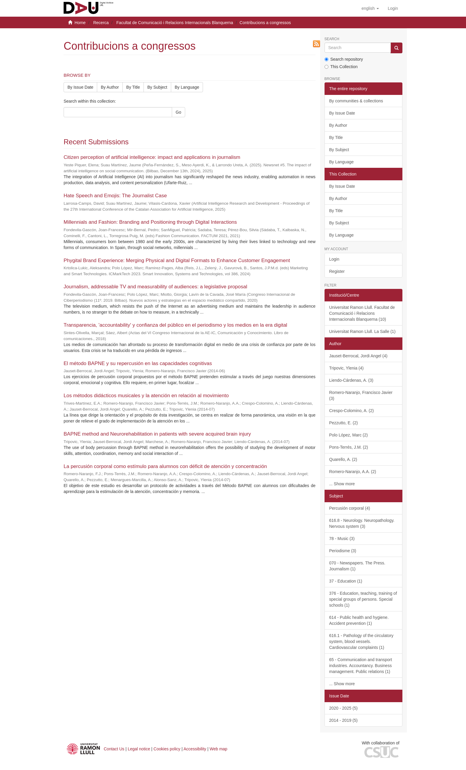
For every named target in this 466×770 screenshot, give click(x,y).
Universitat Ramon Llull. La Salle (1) (362, 331)
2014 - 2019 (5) (343, 720)
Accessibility (195, 748)
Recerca (101, 22)
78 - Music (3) (342, 538)
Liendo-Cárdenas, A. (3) (351, 380)
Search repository (344, 59)
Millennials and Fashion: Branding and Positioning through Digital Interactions (150, 222)
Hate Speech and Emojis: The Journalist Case (115, 195)
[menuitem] (392, 8)
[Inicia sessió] (392, 8)
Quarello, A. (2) (343, 459)
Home (80, 22)
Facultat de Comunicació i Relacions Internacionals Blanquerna (174, 22)
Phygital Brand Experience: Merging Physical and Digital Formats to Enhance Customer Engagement (177, 260)
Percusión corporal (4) (349, 508)
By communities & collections (356, 100)
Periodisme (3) (342, 550)
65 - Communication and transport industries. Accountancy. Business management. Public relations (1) (360, 665)
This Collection (341, 66)
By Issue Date (80, 87)
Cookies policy (167, 748)
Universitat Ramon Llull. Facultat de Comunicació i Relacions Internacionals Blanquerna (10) (362, 313)
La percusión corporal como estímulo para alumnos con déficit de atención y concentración (165, 466)
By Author (110, 87)
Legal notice (139, 748)
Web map (218, 748)
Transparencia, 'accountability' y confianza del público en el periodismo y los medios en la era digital (175, 325)
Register (337, 271)
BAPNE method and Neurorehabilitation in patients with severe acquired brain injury (157, 434)
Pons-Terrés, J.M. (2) (348, 447)
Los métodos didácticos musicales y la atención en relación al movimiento (146, 395)
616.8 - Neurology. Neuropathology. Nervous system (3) (362, 523)
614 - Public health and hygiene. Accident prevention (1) (359, 620)
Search (332, 39)
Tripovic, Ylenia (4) (346, 368)
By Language (187, 87)
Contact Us (114, 748)
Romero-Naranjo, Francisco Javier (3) (361, 395)
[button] (370, 8)
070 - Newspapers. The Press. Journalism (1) (357, 566)
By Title (133, 87)
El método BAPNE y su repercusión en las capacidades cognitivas (138, 363)
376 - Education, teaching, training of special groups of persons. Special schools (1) (363, 599)
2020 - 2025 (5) (343, 708)
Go (178, 112)
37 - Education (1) (345, 581)
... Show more (342, 483)
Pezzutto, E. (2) (343, 422)
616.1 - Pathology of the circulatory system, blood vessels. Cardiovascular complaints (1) (361, 641)
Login (334, 259)
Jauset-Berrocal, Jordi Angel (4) (358, 355)
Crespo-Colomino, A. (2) (351, 410)
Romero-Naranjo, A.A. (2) (352, 471)
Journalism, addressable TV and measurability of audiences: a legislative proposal (155, 286)
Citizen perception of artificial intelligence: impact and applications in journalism (152, 157)
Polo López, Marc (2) (348, 435)
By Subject (157, 87)
